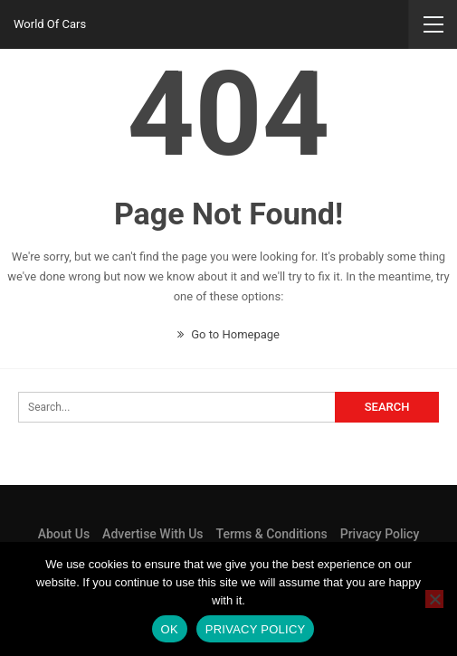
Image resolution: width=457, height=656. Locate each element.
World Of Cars (50, 24)
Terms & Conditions (272, 534)
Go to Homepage (228, 334)
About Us (64, 534)
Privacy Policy (380, 534)
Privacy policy (255, 629)
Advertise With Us (152, 534)
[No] (434, 599)
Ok (169, 629)
